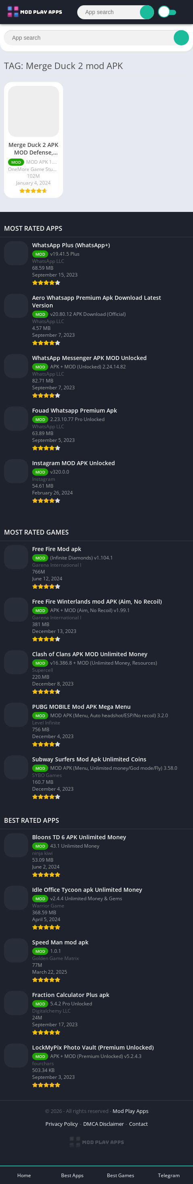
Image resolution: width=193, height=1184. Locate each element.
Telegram (169, 1175)
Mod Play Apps (130, 1111)
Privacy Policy (61, 1123)
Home (24, 1175)
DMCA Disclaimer (103, 1123)
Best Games (120, 1175)
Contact (138, 1123)
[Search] (115, 12)
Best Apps (72, 1175)
